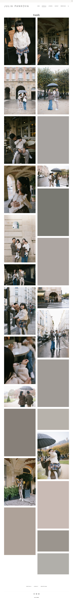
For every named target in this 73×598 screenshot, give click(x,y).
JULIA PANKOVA (15, 4)
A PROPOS (50, 3)
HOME (38, 3)
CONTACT (56, 3)
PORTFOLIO (44, 3)
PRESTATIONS (63, 3)
